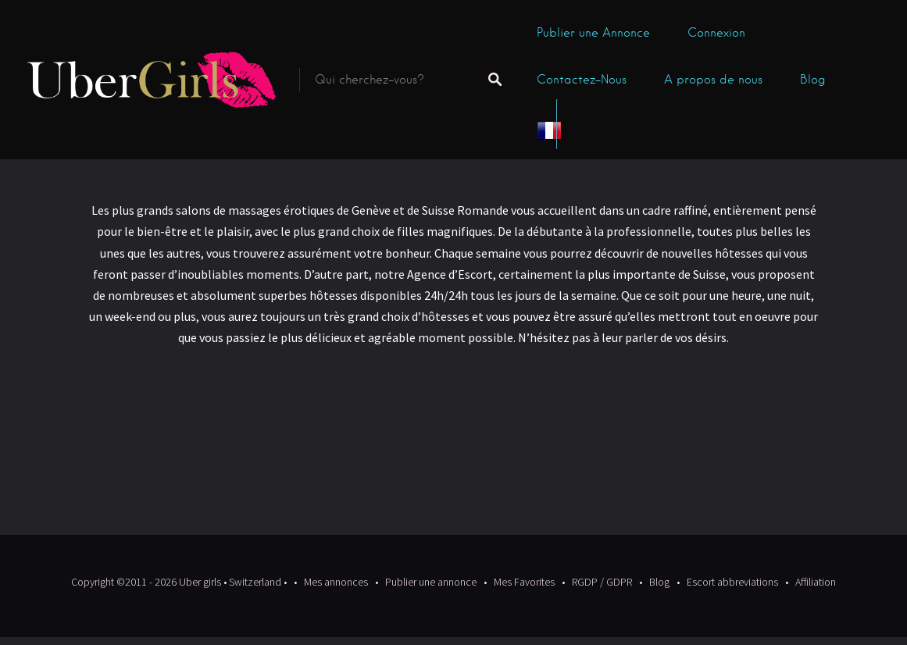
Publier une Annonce (593, 33)
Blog (813, 80)
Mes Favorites (524, 582)
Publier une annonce (431, 582)
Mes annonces (336, 582)
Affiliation (815, 582)
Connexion (716, 33)
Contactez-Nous (582, 80)
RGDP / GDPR (602, 582)
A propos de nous (713, 80)
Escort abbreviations (732, 582)
